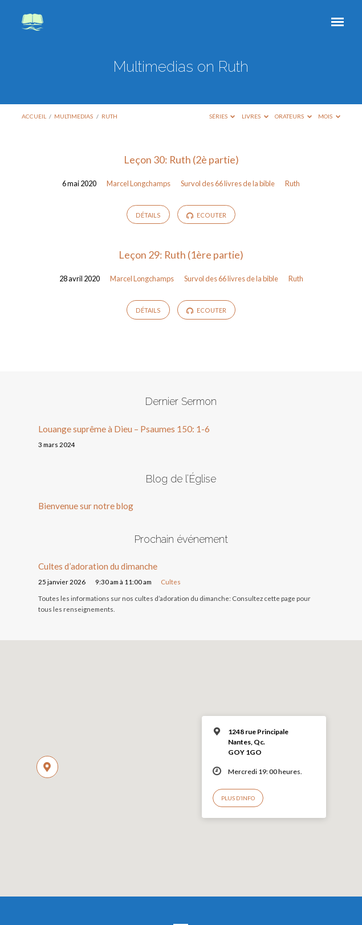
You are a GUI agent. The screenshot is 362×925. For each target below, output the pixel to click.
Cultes (171, 582)
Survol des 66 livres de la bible (228, 183)
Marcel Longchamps (138, 183)
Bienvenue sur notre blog (85, 506)
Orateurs (293, 116)
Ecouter (206, 215)
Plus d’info (238, 798)
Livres (255, 116)
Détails (148, 215)
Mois (329, 116)
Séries (222, 116)
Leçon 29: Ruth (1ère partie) (181, 254)
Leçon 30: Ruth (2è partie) (181, 159)
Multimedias (73, 116)
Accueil (34, 116)
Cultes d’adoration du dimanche (97, 566)
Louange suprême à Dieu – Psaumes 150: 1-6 (124, 429)
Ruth (109, 116)
